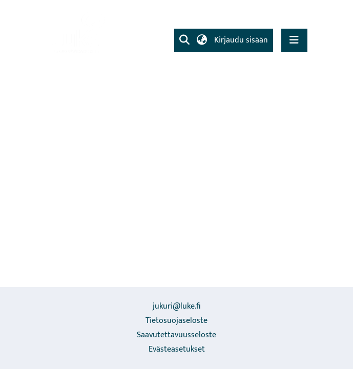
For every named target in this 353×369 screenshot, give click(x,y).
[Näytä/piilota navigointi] (294, 40)
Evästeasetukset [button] (177, 349)
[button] (184, 40)
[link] (77, 33)
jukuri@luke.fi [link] (176, 306)
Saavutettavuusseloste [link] (176, 335)
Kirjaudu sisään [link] (241, 40)
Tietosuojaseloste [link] (176, 321)
